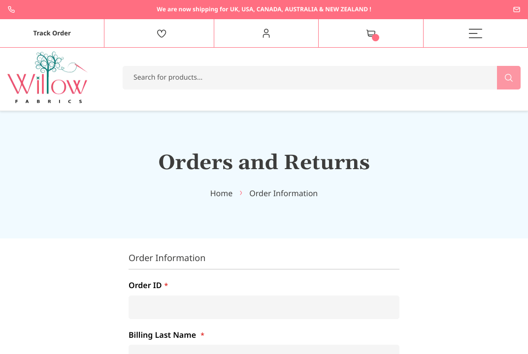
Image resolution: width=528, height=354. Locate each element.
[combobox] (322, 77)
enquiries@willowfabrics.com (517, 9)
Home (221, 193)
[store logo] (47, 77)
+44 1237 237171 (11, 9)
